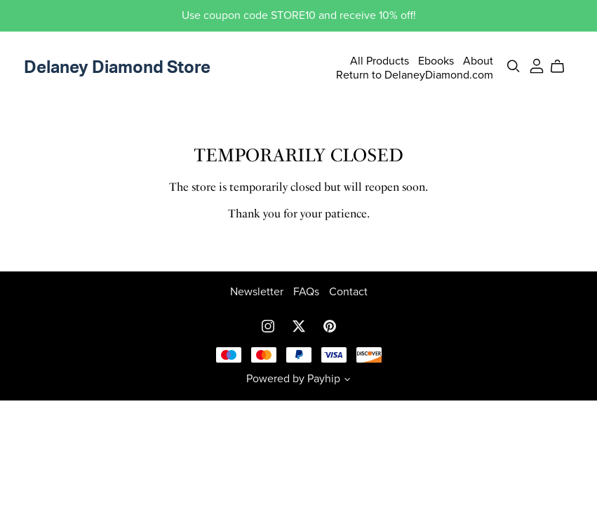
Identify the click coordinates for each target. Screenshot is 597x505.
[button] (347, 381)
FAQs (307, 292)
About (478, 61)
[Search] (513, 66)
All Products (379, 61)
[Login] (536, 65)
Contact (348, 292)
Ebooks (436, 61)
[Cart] (563, 67)
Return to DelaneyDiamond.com (414, 74)
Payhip (323, 379)
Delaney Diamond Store (117, 68)
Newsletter (258, 292)
